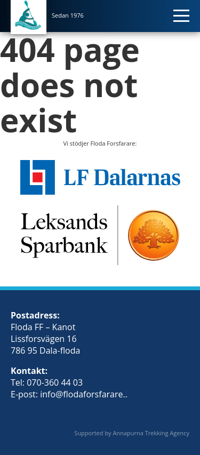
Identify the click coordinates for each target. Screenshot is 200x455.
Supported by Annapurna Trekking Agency (131, 433)
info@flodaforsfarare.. (83, 394)
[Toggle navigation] (184, 13)
